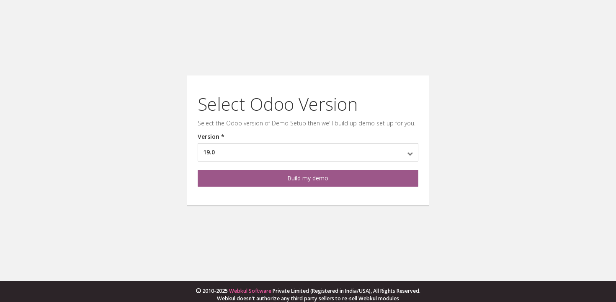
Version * (211, 137)
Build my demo (307, 178)
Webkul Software (250, 290)
